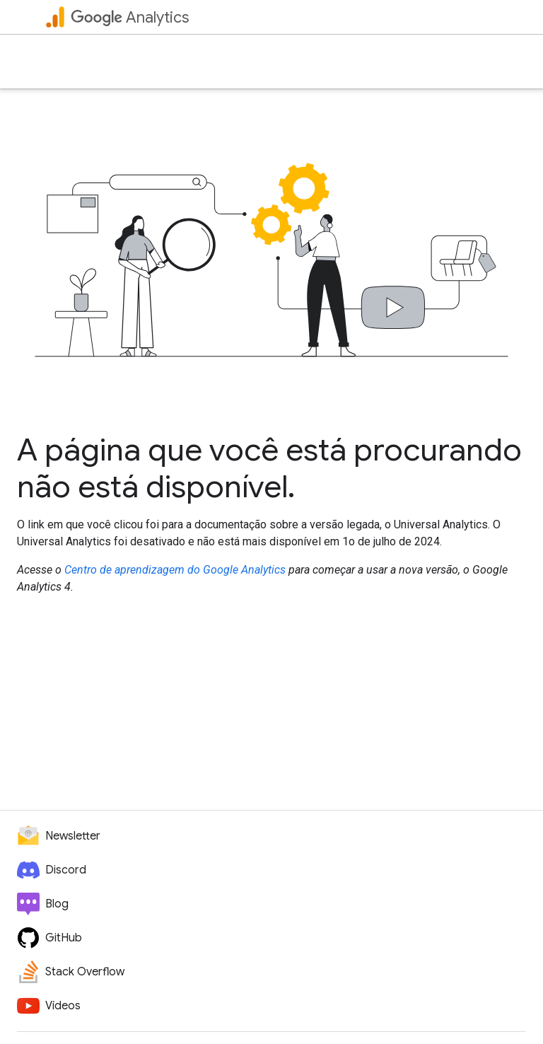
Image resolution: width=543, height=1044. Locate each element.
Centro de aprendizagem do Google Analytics (175, 569)
